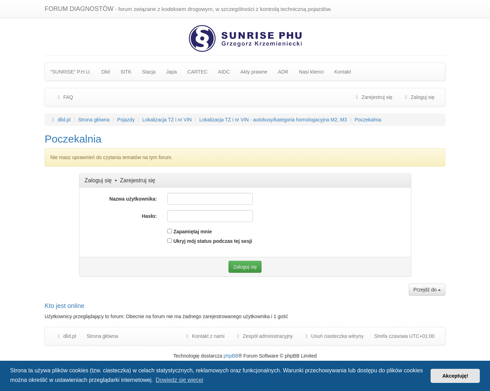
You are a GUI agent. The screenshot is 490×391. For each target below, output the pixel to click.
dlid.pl (66, 336)
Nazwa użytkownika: (133, 199)
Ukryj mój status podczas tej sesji (209, 241)
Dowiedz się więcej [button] (179, 380)
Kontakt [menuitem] (342, 72)
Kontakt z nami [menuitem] (204, 336)
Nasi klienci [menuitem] (311, 72)
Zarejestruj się (137, 180)
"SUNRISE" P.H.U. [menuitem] (70, 72)
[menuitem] (264, 336)
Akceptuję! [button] (455, 376)
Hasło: (149, 216)
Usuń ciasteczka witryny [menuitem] (333, 336)
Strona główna (102, 336)
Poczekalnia (73, 139)
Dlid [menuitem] (106, 72)
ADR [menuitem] (283, 72)
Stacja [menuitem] (149, 72)
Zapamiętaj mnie (189, 231)
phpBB (231, 356)
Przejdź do (427, 289)
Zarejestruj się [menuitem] (373, 97)
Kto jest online (64, 305)
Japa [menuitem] (171, 72)
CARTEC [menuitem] (197, 72)
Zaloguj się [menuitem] (418, 97)
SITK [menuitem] (126, 72)
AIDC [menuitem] (224, 72)
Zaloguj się (98, 180)
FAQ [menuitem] (64, 97)
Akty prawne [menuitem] (253, 72)
